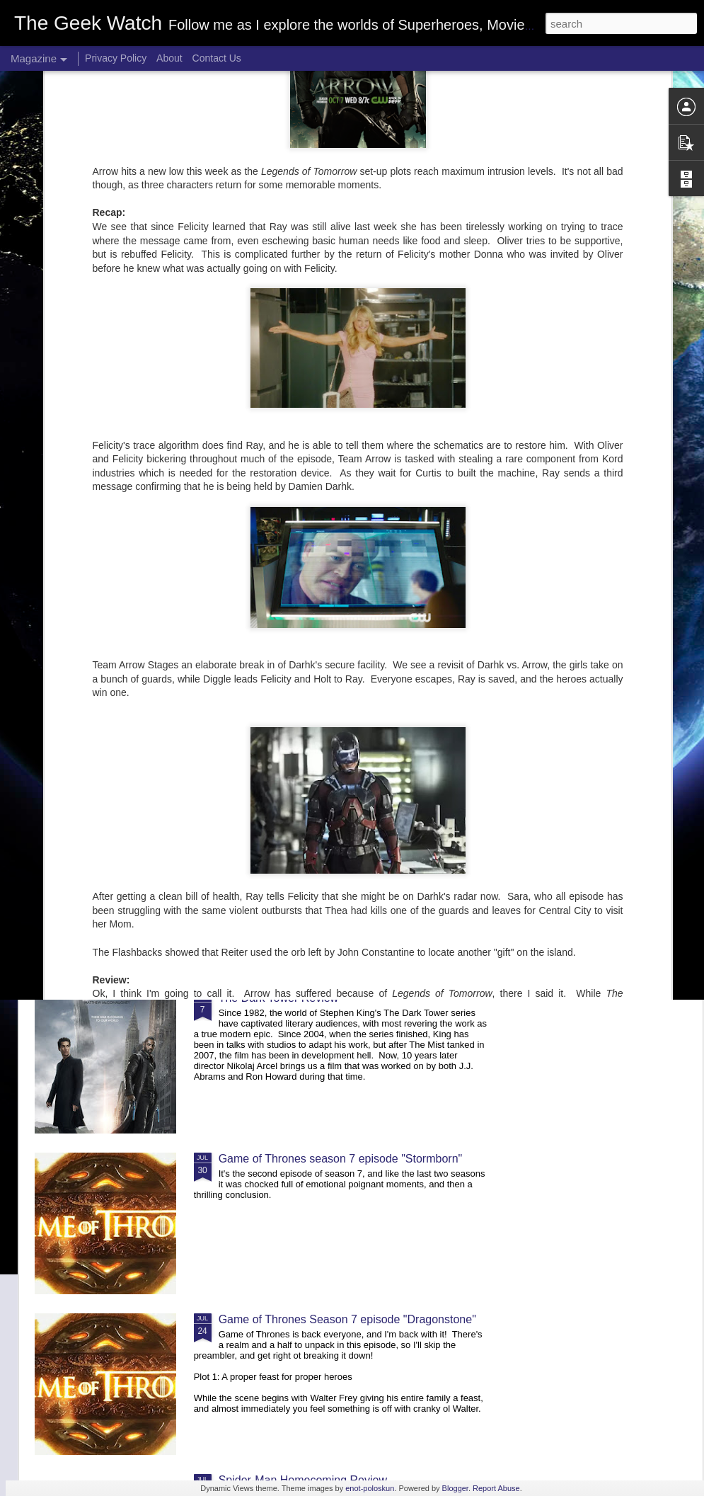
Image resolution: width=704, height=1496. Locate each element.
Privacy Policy (115, 58)
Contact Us (216, 58)
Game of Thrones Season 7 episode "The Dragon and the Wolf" (279, 576)
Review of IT (90, 557)
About (169, 58)
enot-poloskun (369, 1488)
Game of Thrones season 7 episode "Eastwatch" (605, 569)
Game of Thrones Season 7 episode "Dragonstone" (347, 1319)
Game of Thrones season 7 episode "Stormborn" (341, 1159)
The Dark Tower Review (279, 998)
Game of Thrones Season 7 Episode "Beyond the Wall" (440, 569)
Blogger (455, 1488)
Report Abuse (496, 1488)
